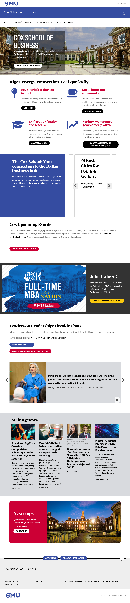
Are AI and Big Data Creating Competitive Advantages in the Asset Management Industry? (23, 451)
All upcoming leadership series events (30, 351)
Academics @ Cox (39, 143)
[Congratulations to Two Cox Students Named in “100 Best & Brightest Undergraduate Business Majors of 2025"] (79, 435)
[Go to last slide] (75, 186)
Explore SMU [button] (121, 3)
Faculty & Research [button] (44, 22)
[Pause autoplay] (117, 400)
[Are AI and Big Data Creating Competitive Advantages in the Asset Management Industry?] (23, 432)
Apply (70, 22)
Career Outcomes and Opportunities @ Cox (100, 144)
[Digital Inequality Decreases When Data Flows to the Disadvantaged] (107, 431)
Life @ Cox (28, 108)
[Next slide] (109, 186)
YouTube (114, 581)
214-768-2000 (40, 581)
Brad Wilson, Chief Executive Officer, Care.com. (46, 338)
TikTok (107, 581)
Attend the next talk (22, 344)
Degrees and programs (28, 66)
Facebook (79, 581)
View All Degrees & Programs (107, 300)
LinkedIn (97, 581)
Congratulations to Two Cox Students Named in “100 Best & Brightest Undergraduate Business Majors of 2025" (79, 458)
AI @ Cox (61, 22)
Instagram (89, 581)
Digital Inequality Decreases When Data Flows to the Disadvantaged (105, 445)
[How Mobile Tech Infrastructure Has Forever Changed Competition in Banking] (51, 432)
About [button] (6, 22)
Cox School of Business (20, 12)
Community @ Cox (92, 111)
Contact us (21, 531)
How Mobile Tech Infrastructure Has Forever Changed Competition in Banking (50, 449)
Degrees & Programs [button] (22, 22)
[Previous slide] (7, 380)
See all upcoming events (24, 249)
